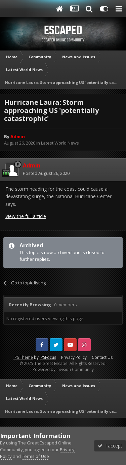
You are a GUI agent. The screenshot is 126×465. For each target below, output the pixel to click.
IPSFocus (48, 357)
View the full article (25, 216)
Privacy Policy (74, 357)
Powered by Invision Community (63, 369)
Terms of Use (35, 456)
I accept (110, 445)
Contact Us (102, 357)
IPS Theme (23, 357)
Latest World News (60, 143)
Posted (46, 173)
